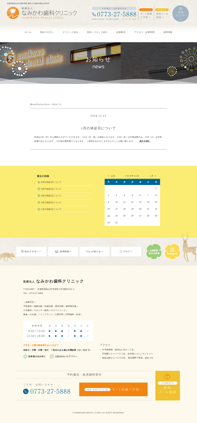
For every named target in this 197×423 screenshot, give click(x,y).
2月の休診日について (51, 202)
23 (108, 216)
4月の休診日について (51, 195)
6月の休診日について (51, 182)
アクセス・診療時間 (144, 32)
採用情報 (167, 32)
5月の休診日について (51, 189)
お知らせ (96, 251)
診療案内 (120, 32)
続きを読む (145, 141)
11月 (113, 176)
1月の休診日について (98, 128)
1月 (151, 176)
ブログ (126, 251)
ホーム (28, 32)
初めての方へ (47, 32)
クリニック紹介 (70, 32)
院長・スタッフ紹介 (97, 32)
